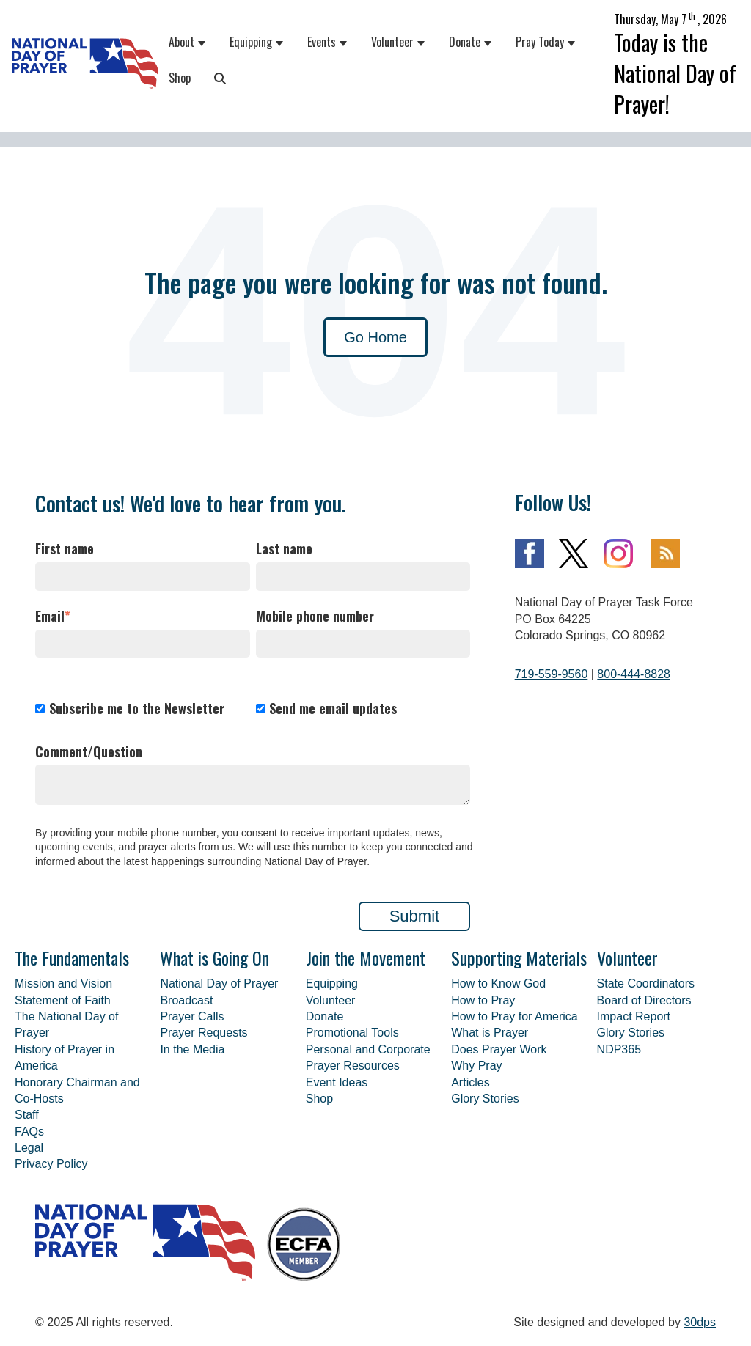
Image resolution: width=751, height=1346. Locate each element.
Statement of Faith (63, 1000)
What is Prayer (489, 1032)
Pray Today (540, 42)
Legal (29, 1147)
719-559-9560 (551, 674)
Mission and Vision (63, 983)
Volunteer (392, 42)
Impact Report (633, 1016)
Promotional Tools (352, 1032)
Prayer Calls (192, 1016)
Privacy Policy (51, 1164)
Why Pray (476, 1065)
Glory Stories (485, 1098)
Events (321, 42)
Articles (470, 1082)
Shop (180, 78)
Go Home (375, 337)
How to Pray (483, 1000)
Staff (27, 1114)
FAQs (29, 1131)
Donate (464, 42)
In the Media (192, 1049)
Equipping (251, 42)
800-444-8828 (633, 674)
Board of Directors (644, 1000)
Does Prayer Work (498, 1049)
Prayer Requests (203, 1032)
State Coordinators (646, 983)
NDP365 (619, 1049)
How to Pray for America (514, 1016)
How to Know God (498, 983)
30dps (700, 1322)
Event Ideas (337, 1082)
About (181, 42)
